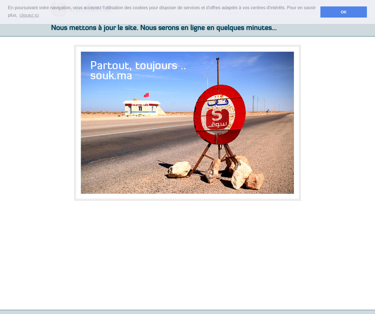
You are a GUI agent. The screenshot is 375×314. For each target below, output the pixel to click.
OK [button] (344, 12)
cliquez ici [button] (29, 15)
